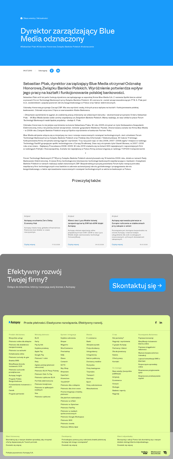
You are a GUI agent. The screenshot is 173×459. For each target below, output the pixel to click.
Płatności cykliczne (42, 397)
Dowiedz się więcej (13, 445)
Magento (64, 345)
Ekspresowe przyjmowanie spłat (148, 371)
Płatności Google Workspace (72, 417)
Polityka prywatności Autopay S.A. (19, 452)
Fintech (115, 384)
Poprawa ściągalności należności (146, 348)
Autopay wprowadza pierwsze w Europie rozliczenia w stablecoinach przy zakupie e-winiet (128, 223)
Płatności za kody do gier (19, 357)
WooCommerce (67, 348)
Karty (37, 341)
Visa (36, 393)
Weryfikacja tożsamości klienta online (147, 342)
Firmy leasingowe (93, 368)
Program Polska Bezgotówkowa (15, 380)
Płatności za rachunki (17, 350)
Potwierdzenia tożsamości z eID (20, 385)
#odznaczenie (87, 46)
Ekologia (115, 387)
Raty (37, 361)
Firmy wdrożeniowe (94, 385)
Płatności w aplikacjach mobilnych (44, 388)
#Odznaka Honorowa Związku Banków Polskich (58, 46)
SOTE (63, 365)
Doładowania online (16, 354)
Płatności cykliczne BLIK (45, 377)
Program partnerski (16, 394)
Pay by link (39, 345)
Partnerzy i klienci (119, 348)
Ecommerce (117, 380)
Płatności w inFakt (68, 401)
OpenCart (64, 375)
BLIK (37, 338)
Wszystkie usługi (16, 338)
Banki (88, 341)
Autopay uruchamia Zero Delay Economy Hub (38, 222)
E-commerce (91, 338)
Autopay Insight (15, 375)
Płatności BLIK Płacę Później (47, 371)
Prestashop (65, 351)
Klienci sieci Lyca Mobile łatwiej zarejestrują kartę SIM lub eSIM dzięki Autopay (85, 223)
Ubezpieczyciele (92, 345)
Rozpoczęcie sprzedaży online (147, 365)
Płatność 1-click (41, 358)
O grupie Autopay (119, 345)
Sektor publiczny (93, 358)
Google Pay (39, 355)
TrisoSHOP (65, 382)
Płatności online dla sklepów (20, 341)
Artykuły (115, 377)
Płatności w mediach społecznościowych (69, 412)
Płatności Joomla (67, 423)
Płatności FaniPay (68, 408)
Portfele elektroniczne (44, 381)
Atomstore (65, 378)
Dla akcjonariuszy (119, 351)
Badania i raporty (119, 390)
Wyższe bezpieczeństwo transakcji (148, 354)
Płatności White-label (69, 427)
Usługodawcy (91, 351)
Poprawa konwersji (145, 338)
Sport (88, 382)
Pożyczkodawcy (93, 348)
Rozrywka (90, 365)
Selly (62, 355)
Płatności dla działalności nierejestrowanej (19, 346)
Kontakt (115, 361)
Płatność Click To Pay (43, 374)
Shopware (65, 372)
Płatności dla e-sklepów (70, 385)
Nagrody (115, 394)
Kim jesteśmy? (118, 338)
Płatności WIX (66, 420)
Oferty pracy (117, 358)
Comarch (64, 361)
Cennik (11, 390)
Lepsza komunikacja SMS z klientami (149, 360)
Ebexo (63, 358)
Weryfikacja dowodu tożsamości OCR (17, 365)
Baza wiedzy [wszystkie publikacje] (122, 372)
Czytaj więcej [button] (29, 244)
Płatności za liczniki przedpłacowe (17, 371)
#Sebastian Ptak (28, 46)
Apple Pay (39, 351)
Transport (90, 375)
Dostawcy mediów (93, 361)
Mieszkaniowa (92, 388)
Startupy (90, 378)
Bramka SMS (14, 360)
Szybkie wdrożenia (68, 338)
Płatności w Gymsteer (70, 404)
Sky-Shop (64, 368)
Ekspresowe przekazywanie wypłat (149, 377)
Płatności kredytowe (43, 384)
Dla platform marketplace (71, 398)
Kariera (115, 355)
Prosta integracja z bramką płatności (71, 393)
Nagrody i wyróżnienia (121, 341)
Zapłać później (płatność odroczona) (44, 366)
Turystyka (90, 372)
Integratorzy (91, 355)
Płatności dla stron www (71, 388)
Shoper (63, 341)
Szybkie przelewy (42, 348)
